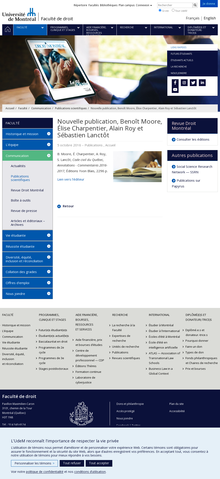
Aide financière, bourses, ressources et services (87, 322)
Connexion (144, 5)
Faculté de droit (57, 19)
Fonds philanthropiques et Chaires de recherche (202, 360)
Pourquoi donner (197, 341)
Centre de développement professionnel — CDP (90, 355)
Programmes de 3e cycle (51, 360)
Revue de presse (24, 210)
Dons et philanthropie (130, 404)
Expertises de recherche (121, 338)
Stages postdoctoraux (53, 369)
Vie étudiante (16, 235)
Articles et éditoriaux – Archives (28, 223)
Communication (41, 108)
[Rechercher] (195, 5)
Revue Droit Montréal (27, 190)
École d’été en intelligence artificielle (163, 344)
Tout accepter (99, 463)
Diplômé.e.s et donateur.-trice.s (197, 332)
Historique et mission (22, 134)
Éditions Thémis (86, 366)
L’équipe (12, 144)
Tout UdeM (179, 10)
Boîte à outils (21, 200)
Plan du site (176, 404)
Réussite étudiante (20, 246)
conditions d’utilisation (90, 472)
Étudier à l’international (164, 331)
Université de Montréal (19, 14)
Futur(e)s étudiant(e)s (53, 330)
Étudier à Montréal (161, 325)
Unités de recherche (125, 347)
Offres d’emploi (17, 283)
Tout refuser (72, 463)
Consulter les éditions (193, 139)
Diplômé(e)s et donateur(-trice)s (199, 317)
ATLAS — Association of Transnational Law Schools (164, 358)
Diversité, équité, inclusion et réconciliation (24, 259)
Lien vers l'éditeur (70, 179)
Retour (68, 206)
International (159, 315)
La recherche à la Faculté (123, 327)
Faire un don (194, 347)
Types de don (195, 352)
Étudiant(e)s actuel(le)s (54, 336)
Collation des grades (21, 272)
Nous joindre (15, 293)
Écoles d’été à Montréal (164, 337)
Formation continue (88, 372)
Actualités (18, 166)
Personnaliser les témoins (34, 463)
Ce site (164, 10)
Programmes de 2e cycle (51, 349)
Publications (120, 352)
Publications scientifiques (71, 108)
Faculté (22, 108)
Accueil (10, 108)
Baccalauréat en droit (53, 341)
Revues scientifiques (126, 358)
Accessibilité (177, 411)
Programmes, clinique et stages (52, 317)
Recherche (120, 315)
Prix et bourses (196, 369)
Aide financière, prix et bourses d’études (89, 342)
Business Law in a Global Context (161, 371)
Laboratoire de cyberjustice (85, 379)
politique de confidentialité (44, 472)
